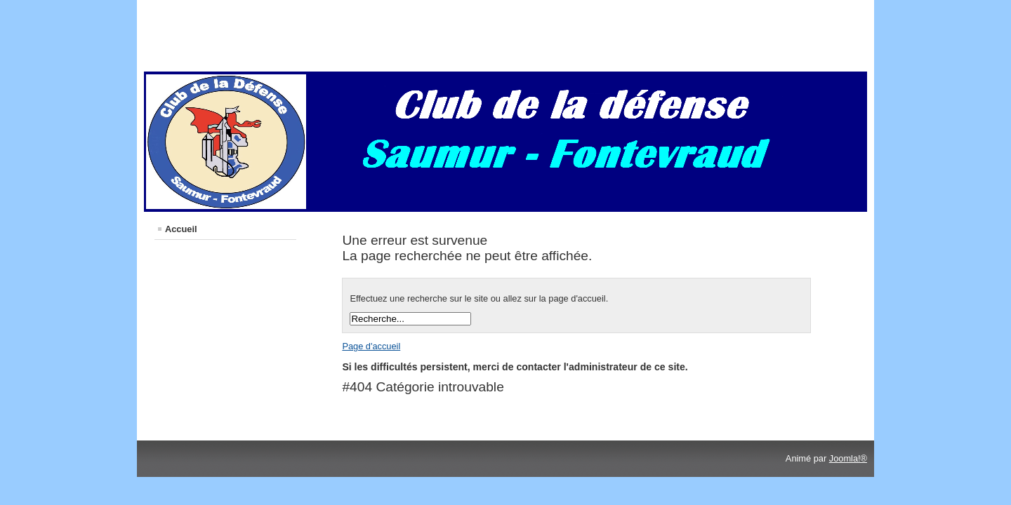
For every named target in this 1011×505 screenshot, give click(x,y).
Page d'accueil (371, 346)
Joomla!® (848, 458)
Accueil (181, 229)
